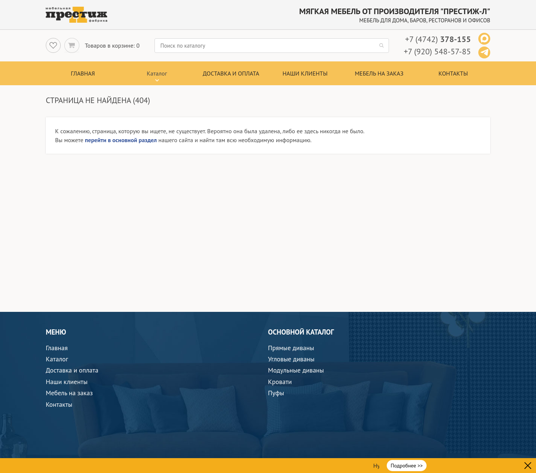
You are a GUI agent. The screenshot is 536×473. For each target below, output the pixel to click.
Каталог (57, 359)
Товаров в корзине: (110, 45)
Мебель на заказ (379, 73)
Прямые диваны (291, 347)
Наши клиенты (305, 73)
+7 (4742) (438, 39)
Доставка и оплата (231, 73)
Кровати (280, 381)
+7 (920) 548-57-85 (437, 51)
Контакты (453, 73)
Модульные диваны (296, 370)
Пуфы (276, 393)
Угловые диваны (291, 359)
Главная (83, 73)
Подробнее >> (407, 465)
